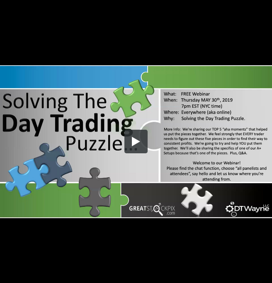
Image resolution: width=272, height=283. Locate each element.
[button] (136, 141)
